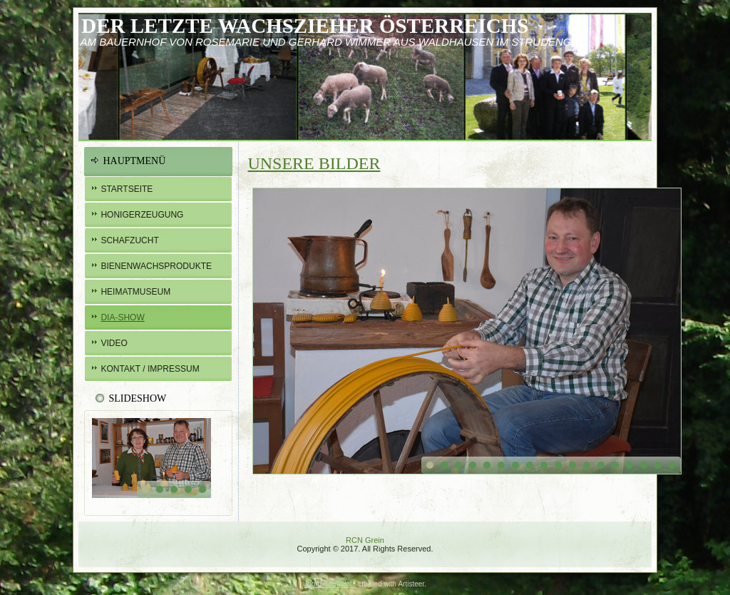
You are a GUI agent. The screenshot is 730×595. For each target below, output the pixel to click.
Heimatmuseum (135, 292)
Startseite (127, 189)
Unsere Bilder (313, 163)
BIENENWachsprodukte (156, 266)
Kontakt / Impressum (150, 369)
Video (114, 343)
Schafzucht (129, 240)
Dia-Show (122, 317)
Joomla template (330, 584)
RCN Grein (365, 540)
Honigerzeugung (142, 215)
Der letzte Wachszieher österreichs (304, 25)
